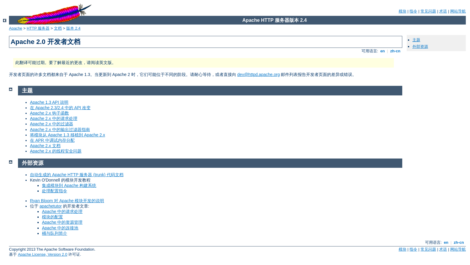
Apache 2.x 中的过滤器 (51, 123)
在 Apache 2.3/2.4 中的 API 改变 (60, 107)
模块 (402, 11)
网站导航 (458, 11)
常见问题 (428, 11)
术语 (443, 11)
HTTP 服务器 (38, 28)
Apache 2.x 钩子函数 (49, 113)
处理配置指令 (54, 190)
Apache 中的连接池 (60, 228)
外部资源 (420, 46)
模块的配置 (52, 216)
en (382, 51)
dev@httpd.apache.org (258, 74)
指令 (413, 11)
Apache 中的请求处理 (62, 211)
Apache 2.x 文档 (45, 145)
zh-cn (395, 51)
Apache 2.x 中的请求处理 (53, 118)
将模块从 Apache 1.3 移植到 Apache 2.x (67, 134)
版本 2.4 (73, 28)
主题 (416, 40)
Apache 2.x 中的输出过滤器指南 (60, 129)
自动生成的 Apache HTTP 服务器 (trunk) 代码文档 (76, 174)
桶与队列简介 (54, 233)
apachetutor (51, 206)
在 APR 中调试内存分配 (52, 140)
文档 (58, 28)
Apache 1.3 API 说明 (49, 102)
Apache (15, 28)
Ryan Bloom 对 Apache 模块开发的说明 (67, 200)
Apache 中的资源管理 (62, 222)
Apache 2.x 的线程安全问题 (56, 151)
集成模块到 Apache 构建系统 (69, 185)
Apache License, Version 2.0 (42, 254)
